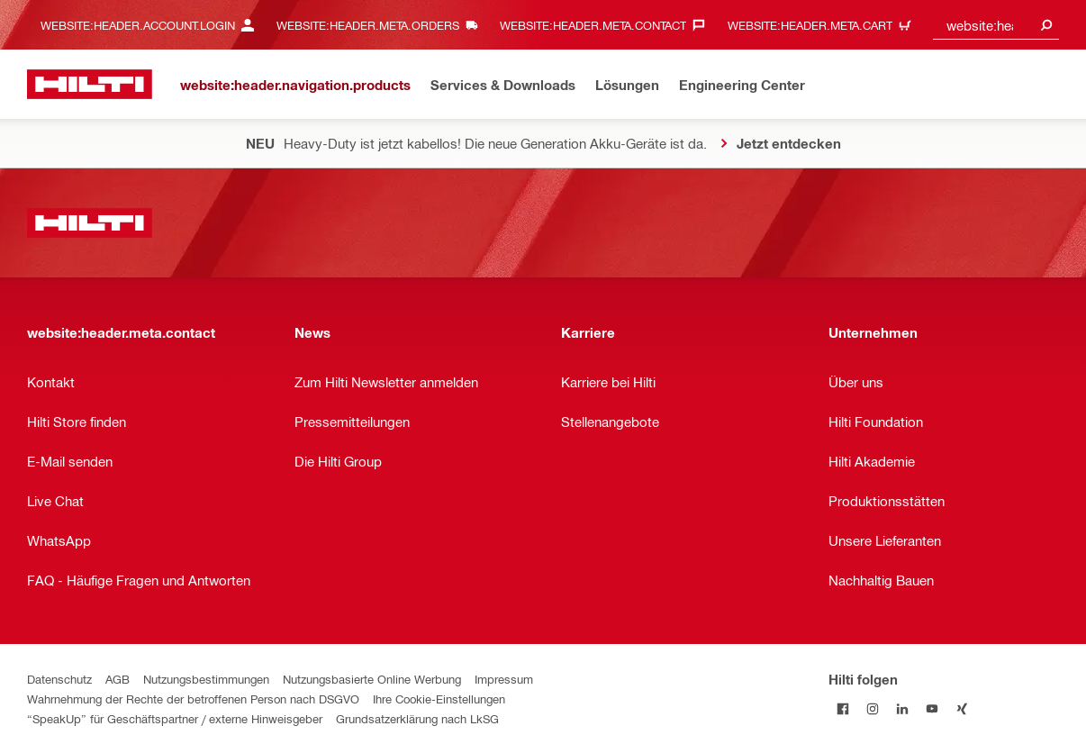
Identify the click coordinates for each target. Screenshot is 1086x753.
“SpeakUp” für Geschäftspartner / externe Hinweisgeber (174, 718)
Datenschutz (59, 678)
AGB (117, 678)
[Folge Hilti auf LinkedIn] (903, 708)
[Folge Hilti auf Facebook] (843, 708)
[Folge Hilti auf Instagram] (873, 708)
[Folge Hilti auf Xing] (962, 708)
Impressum (504, 678)
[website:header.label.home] (89, 84)
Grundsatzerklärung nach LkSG (417, 718)
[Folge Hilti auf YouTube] (932, 708)
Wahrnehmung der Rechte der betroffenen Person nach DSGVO (193, 698)
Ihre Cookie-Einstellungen (439, 698)
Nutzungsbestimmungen (206, 678)
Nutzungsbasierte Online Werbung (372, 678)
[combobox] (996, 25)
